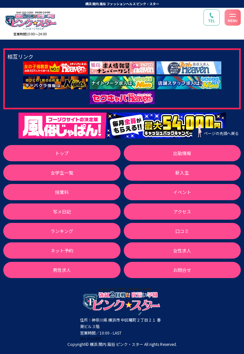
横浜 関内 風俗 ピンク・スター (116, 344)
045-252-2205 (90, 338)
